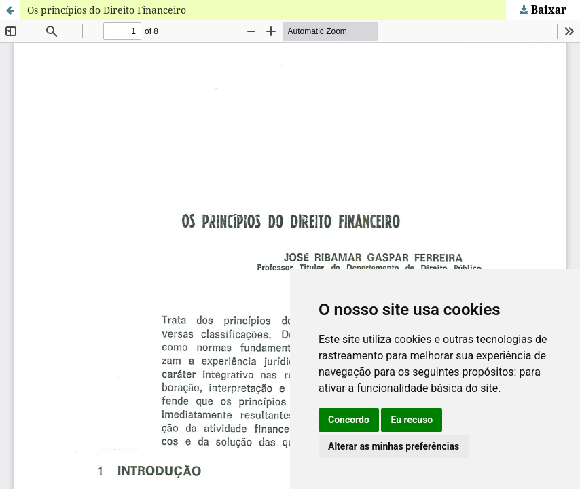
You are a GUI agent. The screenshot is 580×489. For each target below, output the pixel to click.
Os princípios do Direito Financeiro (106, 9)
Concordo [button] (348, 419)
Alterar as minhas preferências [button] (393, 446)
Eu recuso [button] (412, 419)
